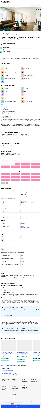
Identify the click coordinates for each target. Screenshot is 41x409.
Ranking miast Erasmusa (4, 389)
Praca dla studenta (15, 392)
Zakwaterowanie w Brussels (7, 370)
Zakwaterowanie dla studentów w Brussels (11, 374)
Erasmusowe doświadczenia (14, 386)
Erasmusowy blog (34, 381)
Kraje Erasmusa (4, 384)
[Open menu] (1, 2)
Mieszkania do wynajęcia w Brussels (9, 371)
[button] (12, 313)
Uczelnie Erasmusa (5, 386)
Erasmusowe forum (15, 382)
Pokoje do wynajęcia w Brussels (8, 376)
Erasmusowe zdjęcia (15, 396)
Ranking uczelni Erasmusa (4, 391)
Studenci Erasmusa (5, 393)
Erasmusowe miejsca (15, 388)
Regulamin (23, 385)
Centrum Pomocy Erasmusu (24, 382)
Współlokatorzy (14, 394)
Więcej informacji (6, 49)
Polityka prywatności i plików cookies (25, 388)
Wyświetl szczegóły (4, 109)
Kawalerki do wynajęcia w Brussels (9, 373)
